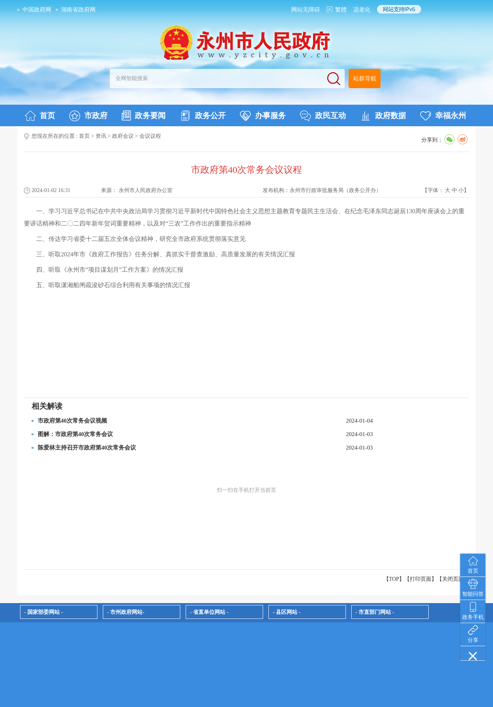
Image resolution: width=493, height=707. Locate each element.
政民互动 (323, 115)
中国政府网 (36, 10)
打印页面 (420, 579)
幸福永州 (443, 115)
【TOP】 (394, 579)
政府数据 (383, 115)
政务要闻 (144, 115)
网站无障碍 (305, 10)
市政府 (88, 115)
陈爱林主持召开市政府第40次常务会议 (87, 448)
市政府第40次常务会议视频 (72, 421)
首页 (40, 115)
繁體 (341, 10)
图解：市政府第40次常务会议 (75, 434)
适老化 (362, 10)
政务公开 (203, 115)
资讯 (101, 136)
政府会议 (123, 136)
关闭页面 (453, 579)
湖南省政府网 (78, 10)
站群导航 (364, 78)
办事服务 (263, 115)
